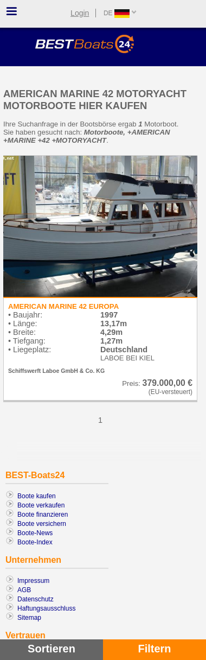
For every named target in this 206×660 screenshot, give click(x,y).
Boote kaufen (36, 496)
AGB (24, 590)
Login (79, 13)
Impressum (33, 581)
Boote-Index (35, 542)
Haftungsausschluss (46, 608)
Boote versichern (41, 524)
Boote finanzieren (42, 514)
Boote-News (35, 533)
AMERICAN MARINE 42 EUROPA (63, 306)
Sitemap (29, 617)
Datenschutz (35, 599)
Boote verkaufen (41, 505)
